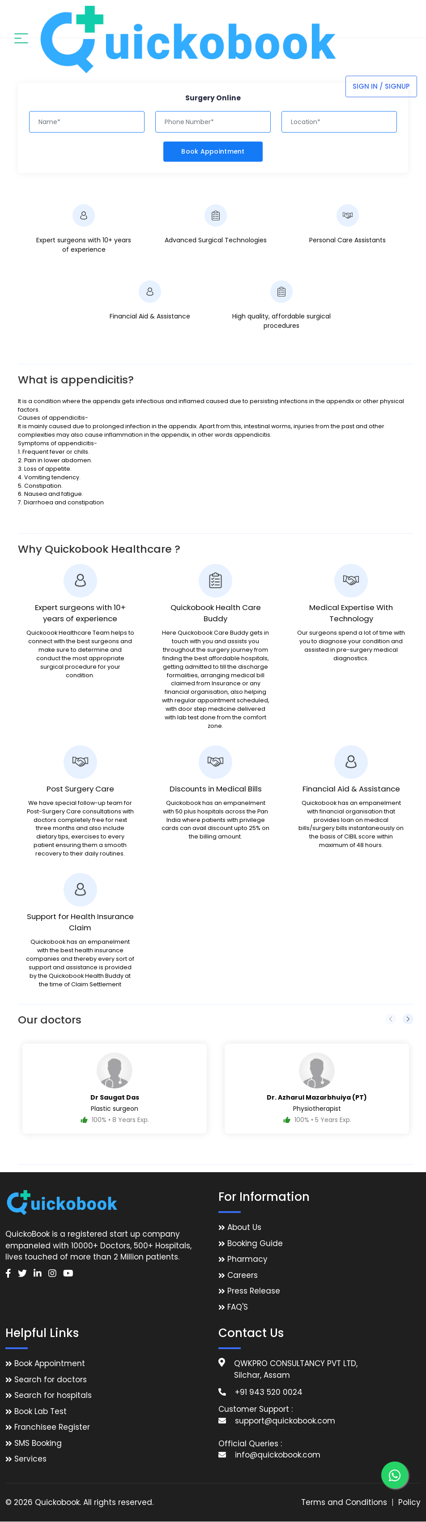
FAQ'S (237, 1307)
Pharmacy (247, 1259)
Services (30, 1459)
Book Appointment (212, 151)
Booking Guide (255, 1243)
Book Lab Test (40, 1411)
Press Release (253, 1291)
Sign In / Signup (381, 18)
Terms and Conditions (344, 1502)
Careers (242, 1275)
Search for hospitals (53, 1395)
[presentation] (390, 1019)
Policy (409, 1502)
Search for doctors (50, 1379)
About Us (244, 1227)
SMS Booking (38, 1443)
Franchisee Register (52, 1427)
